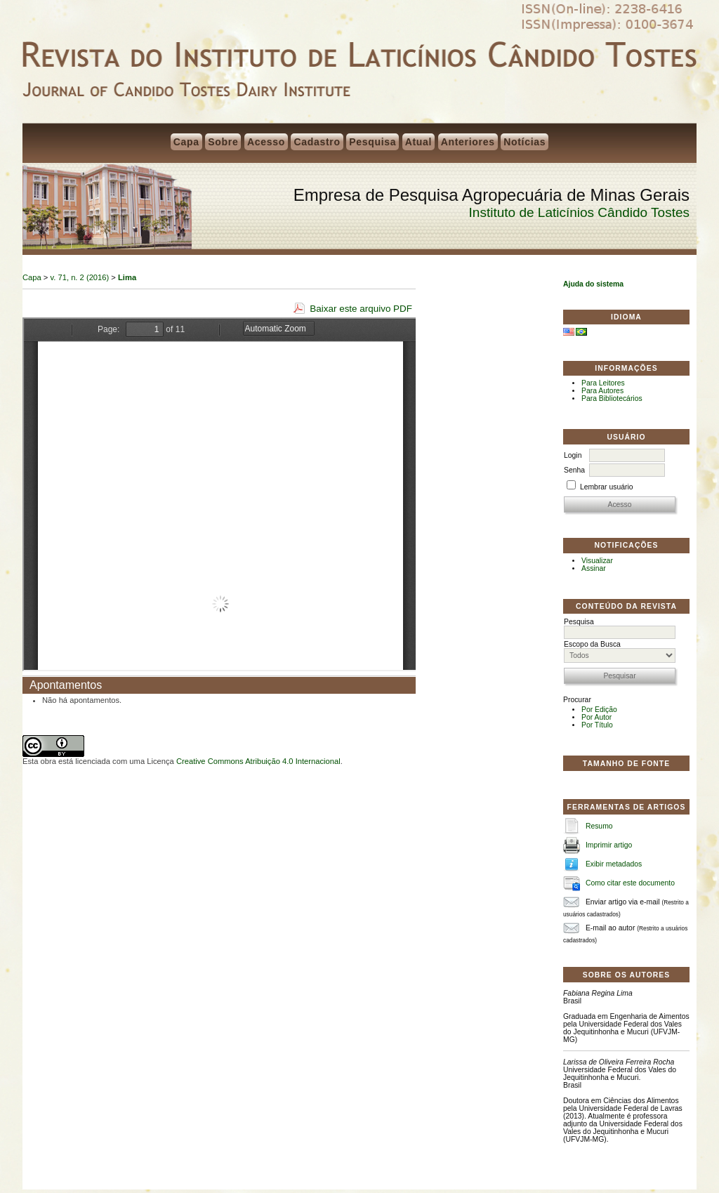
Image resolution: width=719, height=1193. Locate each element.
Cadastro (316, 141)
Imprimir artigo (609, 845)
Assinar (593, 568)
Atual (419, 141)
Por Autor (596, 717)
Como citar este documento (630, 883)
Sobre (223, 141)
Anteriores (468, 141)
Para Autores (602, 391)
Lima (127, 277)
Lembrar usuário (606, 487)
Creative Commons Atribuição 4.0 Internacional (258, 761)
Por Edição (599, 709)
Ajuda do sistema (593, 284)
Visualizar (597, 561)
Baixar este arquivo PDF (361, 308)
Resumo (599, 826)
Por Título (597, 725)
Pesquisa (372, 141)
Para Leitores (603, 383)
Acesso (266, 141)
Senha (574, 470)
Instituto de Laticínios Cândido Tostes (579, 212)
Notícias (524, 141)
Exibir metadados (614, 864)
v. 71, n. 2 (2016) (80, 277)
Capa (186, 141)
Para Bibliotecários (611, 398)
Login (572, 455)
